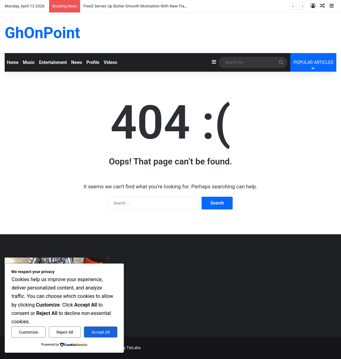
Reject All (65, 332)
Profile (92, 62)
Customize (28, 332)
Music (28, 62)
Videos (110, 62)
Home (12, 62)
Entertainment (53, 62)
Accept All (101, 332)
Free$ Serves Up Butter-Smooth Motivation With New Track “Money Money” (150, 6)
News (76, 62)
